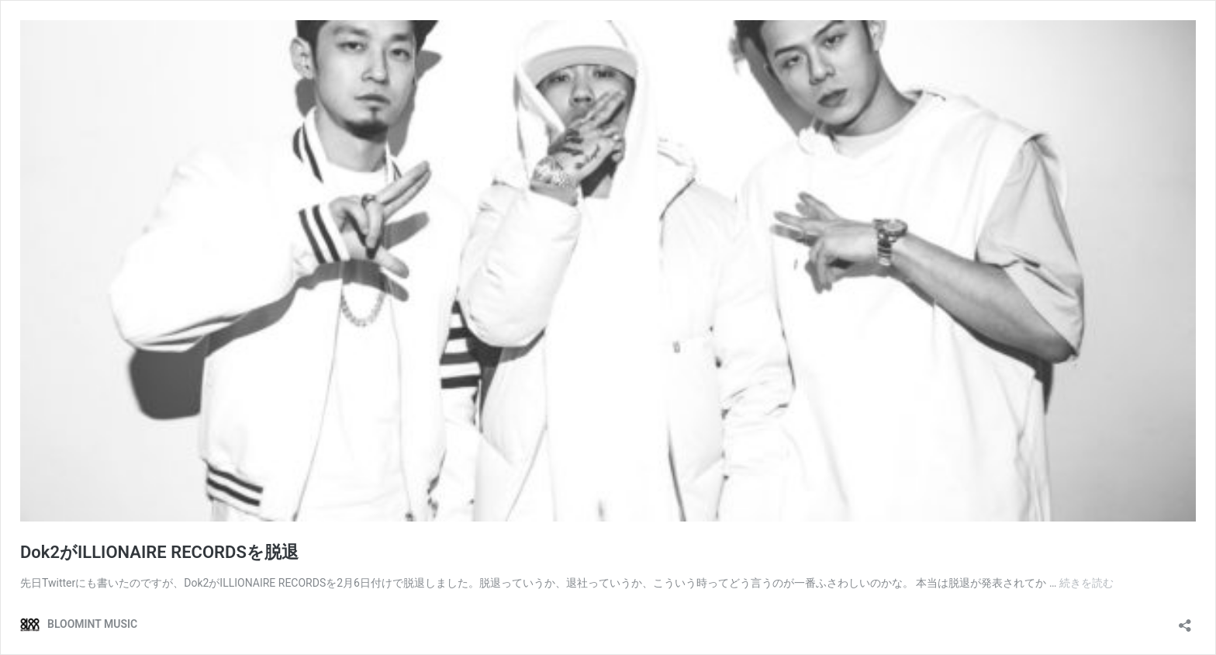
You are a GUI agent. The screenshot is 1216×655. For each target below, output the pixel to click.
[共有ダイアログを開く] (1185, 620)
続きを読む (1086, 583)
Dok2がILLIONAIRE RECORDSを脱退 (159, 552)
